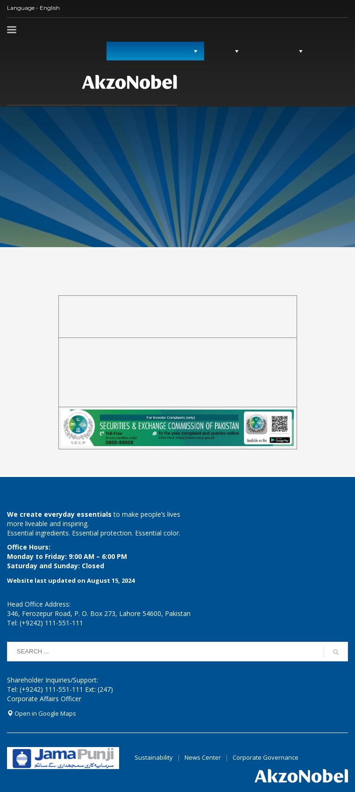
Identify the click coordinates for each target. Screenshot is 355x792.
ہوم (323, 51)
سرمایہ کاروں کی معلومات (43, 51)
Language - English (33, 7)
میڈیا (92, 51)
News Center (203, 757)
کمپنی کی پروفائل (273, 51)
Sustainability (154, 757)
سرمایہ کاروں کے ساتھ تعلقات (149, 51)
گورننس (221, 51)
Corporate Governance (265, 757)
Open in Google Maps (41, 713)
